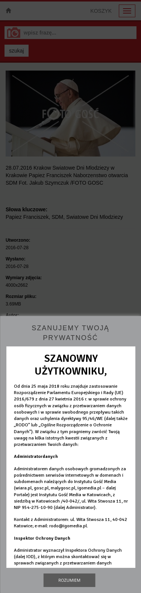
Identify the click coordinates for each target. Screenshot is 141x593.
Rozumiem (69, 580)
